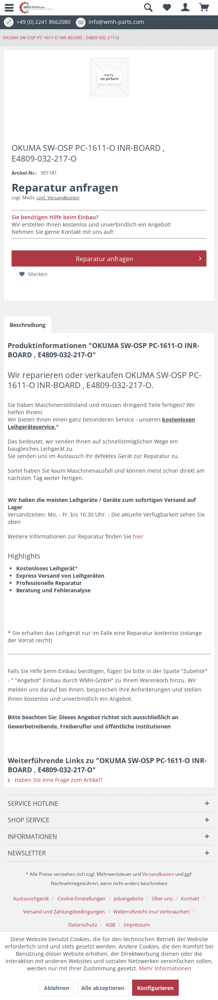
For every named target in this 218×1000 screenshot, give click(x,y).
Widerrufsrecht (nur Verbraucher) (151, 911)
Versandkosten (158, 874)
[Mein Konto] (185, 7)
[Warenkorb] (204, 7)
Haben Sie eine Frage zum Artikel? (55, 779)
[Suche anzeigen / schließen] (148, 7)
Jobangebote (128, 898)
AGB (110, 924)
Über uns (162, 898)
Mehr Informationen (165, 968)
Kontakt (190, 898)
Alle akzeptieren (102, 988)
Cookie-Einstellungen (81, 898)
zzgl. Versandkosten (58, 197)
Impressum (137, 924)
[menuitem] (6, 7)
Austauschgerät (31, 898)
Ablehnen (56, 988)
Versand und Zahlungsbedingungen (64, 911)
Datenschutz (82, 924)
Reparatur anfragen (139, 257)
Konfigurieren (155, 988)
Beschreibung (27, 324)
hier (138, 536)
